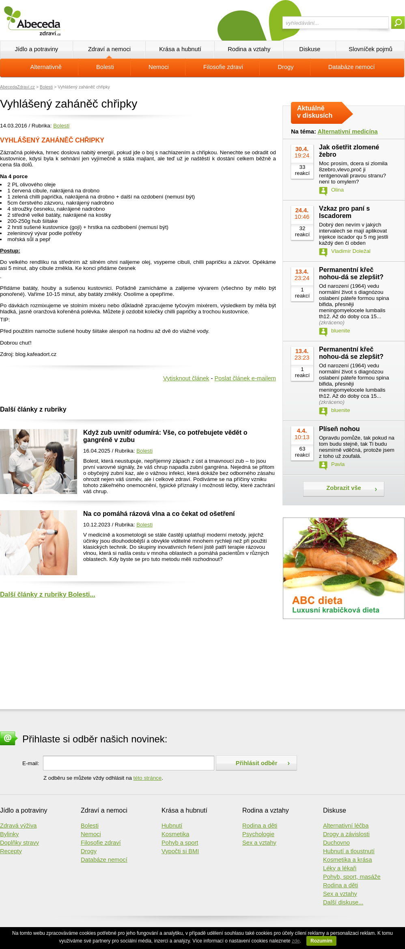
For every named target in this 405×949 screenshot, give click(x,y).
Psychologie (258, 834)
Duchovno (336, 842)
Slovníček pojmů (370, 49)
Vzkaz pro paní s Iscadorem (344, 212)
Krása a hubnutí (180, 49)
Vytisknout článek (186, 378)
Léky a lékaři (339, 868)
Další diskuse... (343, 902)
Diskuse (309, 49)
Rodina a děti (259, 825)
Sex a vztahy (259, 842)
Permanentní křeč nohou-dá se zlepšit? (351, 273)
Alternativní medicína (347, 131)
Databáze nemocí (351, 67)
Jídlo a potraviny (36, 49)
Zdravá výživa (18, 825)
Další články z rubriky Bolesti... (47, 594)
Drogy (285, 67)
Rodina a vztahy (249, 49)
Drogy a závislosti (346, 834)
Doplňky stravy (19, 842)
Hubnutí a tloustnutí (349, 851)
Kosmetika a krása (347, 859)
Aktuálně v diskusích (314, 112)
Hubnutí (172, 825)
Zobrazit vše (343, 488)
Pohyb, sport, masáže (352, 877)
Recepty (11, 851)
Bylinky (9, 834)
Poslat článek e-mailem (245, 378)
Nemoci (159, 67)
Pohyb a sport (180, 842)
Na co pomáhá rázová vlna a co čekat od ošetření (159, 513)
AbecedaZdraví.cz (17, 86)
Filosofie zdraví (223, 67)
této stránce (148, 778)
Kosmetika (175, 834)
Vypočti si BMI (180, 851)
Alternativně (45, 67)
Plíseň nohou (339, 428)
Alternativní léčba (345, 825)
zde (295, 941)
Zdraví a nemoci (109, 49)
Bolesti (105, 67)
